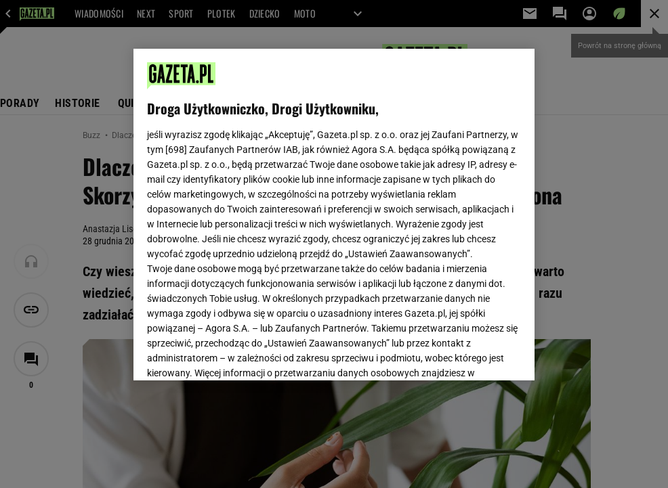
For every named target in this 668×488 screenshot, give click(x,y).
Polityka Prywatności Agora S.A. (409, 208)
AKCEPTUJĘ (475, 354)
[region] (334, 214)
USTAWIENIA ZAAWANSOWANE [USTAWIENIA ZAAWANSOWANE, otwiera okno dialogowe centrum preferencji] (236, 353)
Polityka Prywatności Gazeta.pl (267, 208)
